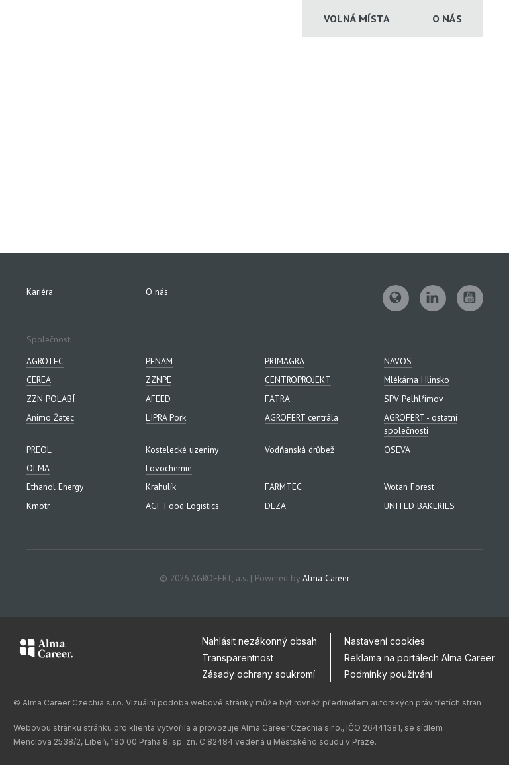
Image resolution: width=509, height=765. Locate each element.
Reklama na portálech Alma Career (419, 657)
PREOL (39, 450)
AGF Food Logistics (182, 506)
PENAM (159, 361)
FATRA (277, 399)
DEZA (275, 506)
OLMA (38, 468)
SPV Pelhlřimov (413, 399)
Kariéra (39, 292)
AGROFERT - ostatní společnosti (420, 423)
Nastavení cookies (384, 641)
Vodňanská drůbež (299, 450)
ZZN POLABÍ (50, 399)
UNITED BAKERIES (419, 506)
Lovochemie (169, 468)
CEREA (38, 379)
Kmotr (38, 506)
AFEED (158, 399)
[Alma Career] (46, 650)
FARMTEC (283, 487)
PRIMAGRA (284, 361)
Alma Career (325, 578)
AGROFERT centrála (301, 417)
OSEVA (397, 450)
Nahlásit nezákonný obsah (259, 641)
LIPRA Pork (166, 417)
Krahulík (161, 487)
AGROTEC (45, 361)
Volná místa (357, 18)
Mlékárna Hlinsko (416, 379)
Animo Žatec (50, 417)
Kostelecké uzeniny (182, 450)
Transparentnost (237, 657)
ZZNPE (158, 379)
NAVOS (398, 361)
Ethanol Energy (54, 487)
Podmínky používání (388, 674)
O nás (447, 18)
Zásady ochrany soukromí (258, 674)
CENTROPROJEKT (298, 379)
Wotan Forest (409, 487)
